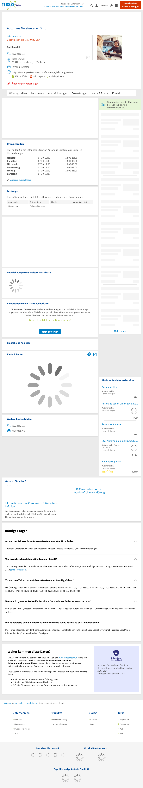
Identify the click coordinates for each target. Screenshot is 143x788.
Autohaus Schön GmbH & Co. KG (119, 403)
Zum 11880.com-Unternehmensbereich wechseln (63, 6)
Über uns (18, 719)
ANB (121, 733)
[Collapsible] (135, 541)
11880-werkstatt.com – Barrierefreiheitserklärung (89, 490)
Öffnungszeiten (18, 93)
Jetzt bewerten (50, 331)
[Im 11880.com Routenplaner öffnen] (89, 353)
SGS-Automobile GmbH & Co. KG (119, 440)
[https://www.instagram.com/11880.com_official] (48, 755)
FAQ (92, 724)
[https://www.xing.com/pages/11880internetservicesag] (55, 755)
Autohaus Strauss (111, 387)
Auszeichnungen (57, 93)
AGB (121, 729)
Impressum (124, 719)
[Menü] (117, 5)
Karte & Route (100, 93)
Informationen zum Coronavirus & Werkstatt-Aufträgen (31, 504)
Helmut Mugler (110, 461)
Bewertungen (79, 93)
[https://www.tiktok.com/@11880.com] (40, 755)
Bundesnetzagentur (68, 657)
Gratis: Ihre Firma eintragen (130, 5)
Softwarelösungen (59, 724)
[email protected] (18, 569)
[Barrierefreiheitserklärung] (112, 5)
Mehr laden (120, 331)
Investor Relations (22, 729)
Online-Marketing (59, 719)
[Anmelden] (102, 5)
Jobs (16, 733)
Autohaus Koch (110, 424)
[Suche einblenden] (92, 5)
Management (19, 724)
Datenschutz (125, 724)
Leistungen (37, 93)
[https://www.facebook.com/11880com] (32, 755)
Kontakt (117, 93)
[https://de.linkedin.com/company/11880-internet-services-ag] (63, 755)
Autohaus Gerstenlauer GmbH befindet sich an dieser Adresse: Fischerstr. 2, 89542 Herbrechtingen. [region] (51, 548)
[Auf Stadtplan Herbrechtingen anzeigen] (94, 354)
